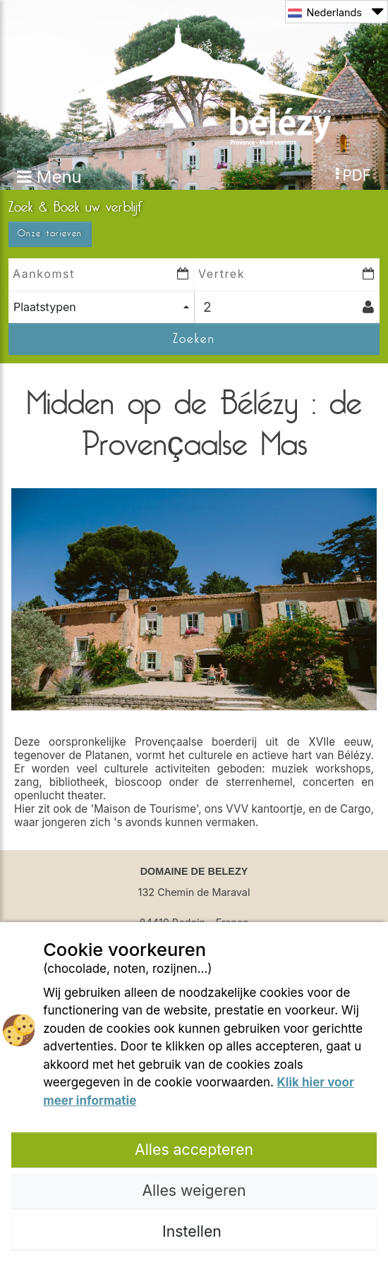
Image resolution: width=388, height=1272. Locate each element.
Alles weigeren (193, 1190)
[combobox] (101, 307)
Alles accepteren (194, 1149)
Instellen (194, 1231)
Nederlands (335, 11)
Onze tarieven (50, 233)
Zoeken (194, 338)
